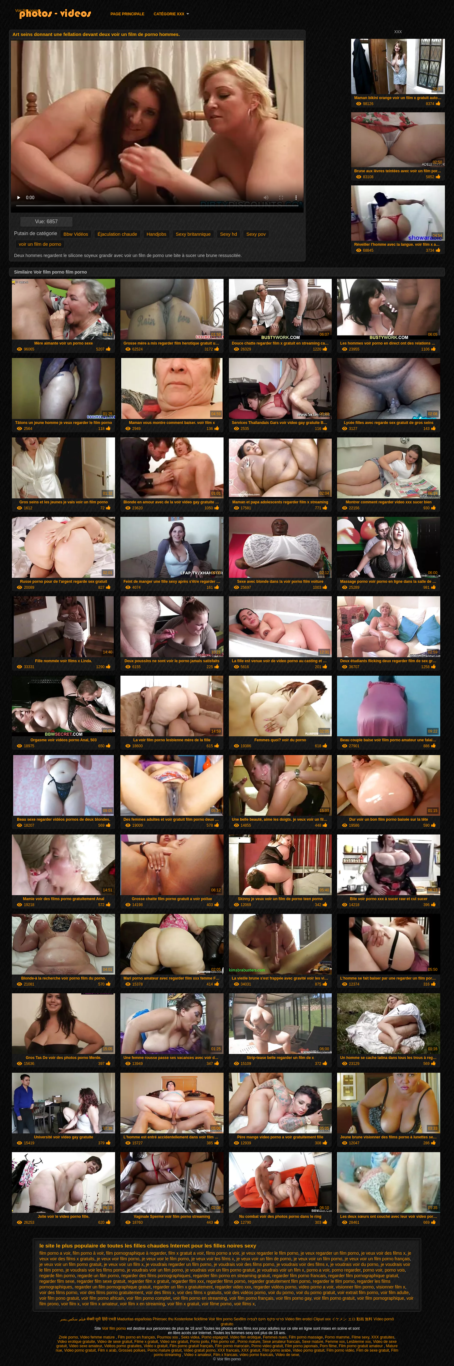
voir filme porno (217, 1303)
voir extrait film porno (357, 1292)
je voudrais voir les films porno (95, 1270)
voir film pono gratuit (59, 1298)
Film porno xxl (223, 1341)
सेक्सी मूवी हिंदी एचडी (101, 1319)
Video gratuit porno (199, 1350)
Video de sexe (287, 1355)
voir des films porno (58, 1292)
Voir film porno (27, 10)
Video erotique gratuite (76, 1341)
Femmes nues (275, 1337)
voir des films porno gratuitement (111, 1292)
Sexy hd (228, 234)
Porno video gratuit (267, 1346)
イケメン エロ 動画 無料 (352, 1319)
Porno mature (249, 1341)
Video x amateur (197, 1355)
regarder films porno (225, 1281)
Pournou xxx (168, 1337)
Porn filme (328, 1346)
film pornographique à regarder (136, 1253)
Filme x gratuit (146, 1341)
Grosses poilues (132, 1350)
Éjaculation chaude (117, 234)
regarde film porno (57, 1275)
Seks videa (190, 1337)
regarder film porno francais (299, 1275)
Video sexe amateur (85, 1346)
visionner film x (390, 1286)
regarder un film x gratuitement (183, 1286)
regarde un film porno (98, 1275)
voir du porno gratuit (315, 1292)
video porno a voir (316, 1286)
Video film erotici (298, 1319)
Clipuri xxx (322, 1319)
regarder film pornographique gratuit (363, 1275)
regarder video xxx (233, 1286)
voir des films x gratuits (199, 1292)
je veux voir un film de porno (263, 1258)
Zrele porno (68, 1337)
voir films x (244, 1303)
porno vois (395, 1270)
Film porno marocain (232, 1346)
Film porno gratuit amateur (361, 1346)
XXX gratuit (250, 1350)
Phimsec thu (163, 1319)
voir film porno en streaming (200, 1298)
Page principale (127, 14)
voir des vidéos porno (245, 1292)
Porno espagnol (214, 1337)
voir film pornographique (380, 1298)
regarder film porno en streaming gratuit (231, 1275)
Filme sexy (360, 1337)
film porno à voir (88, 1253)
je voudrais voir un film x (280, 1270)
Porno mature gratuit (165, 1350)
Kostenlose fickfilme (191, 1319)
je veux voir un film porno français (377, 1258)
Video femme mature (98, 1337)
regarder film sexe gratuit (101, 1281)
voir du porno (281, 1292)
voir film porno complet (149, 1298)
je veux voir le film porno (165, 1258)
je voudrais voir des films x (302, 1264)
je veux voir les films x (212, 1258)
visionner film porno (355, 1286)
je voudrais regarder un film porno (178, 1264)
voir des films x (160, 1292)
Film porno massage (306, 1337)
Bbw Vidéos (75, 234)
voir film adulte (395, 1292)
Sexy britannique (193, 234)
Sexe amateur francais (281, 1341)
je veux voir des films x (383, 1253)
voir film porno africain (102, 1298)
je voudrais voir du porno (354, 1264)
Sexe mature (312, 1341)
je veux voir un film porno (318, 1258)
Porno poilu (199, 1341)
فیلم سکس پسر (73, 1319)
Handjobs (156, 234)
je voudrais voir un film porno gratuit (220, 1270)
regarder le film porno (334, 1281)
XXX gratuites (382, 1337)
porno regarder (346, 1270)
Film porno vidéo (340, 1350)
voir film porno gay (293, 1298)
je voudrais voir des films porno (244, 1264)
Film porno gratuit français (191, 1346)
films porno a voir (222, 1253)
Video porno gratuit (80, 1350)
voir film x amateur (100, 1303)
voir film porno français (252, 1298)
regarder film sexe (56, 1281)
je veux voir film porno (118, 1258)
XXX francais (228, 1350)
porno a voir (317, 1270)
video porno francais (256, 1355)
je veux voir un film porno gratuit (70, 1264)
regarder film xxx (188, 1281)
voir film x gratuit (183, 1303)
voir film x (70, 1303)
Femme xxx (335, 1341)
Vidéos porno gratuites (123, 1346)
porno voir (372, 1270)
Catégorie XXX (169, 14)
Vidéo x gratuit (156, 1346)
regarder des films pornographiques (155, 1275)
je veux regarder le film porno (270, 1253)
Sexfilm (240, 1319)
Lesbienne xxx (359, 1341)
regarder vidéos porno (275, 1286)
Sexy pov (256, 234)
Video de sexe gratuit (115, 1341)
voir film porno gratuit (334, 1298)
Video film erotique (245, 1337)
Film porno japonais (301, 1346)
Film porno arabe (276, 1350)
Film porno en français (136, 1337)
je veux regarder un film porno (330, 1253)
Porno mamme (337, 1337)
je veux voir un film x (124, 1264)
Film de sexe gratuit (372, 1350)
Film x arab (107, 1350)
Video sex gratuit (174, 1341)
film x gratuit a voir (186, 1253)
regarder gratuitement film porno (279, 1281)
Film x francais (225, 1355)
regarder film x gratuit (148, 1281)
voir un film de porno (40, 244)
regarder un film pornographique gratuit (113, 1286)
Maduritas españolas (134, 1319)
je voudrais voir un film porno (155, 1270)
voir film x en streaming (142, 1303)
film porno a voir (54, 1253)
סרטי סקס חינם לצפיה (265, 1319)
